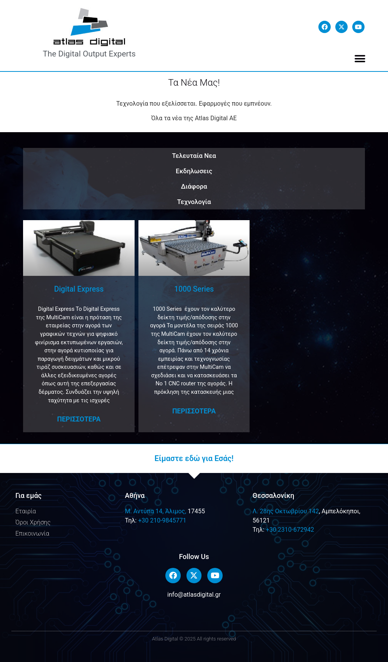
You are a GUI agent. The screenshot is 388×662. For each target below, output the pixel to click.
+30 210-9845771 (162, 520)
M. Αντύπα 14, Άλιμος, (155, 511)
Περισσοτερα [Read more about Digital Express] (78, 419)
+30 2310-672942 (290, 529)
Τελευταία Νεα (194, 155)
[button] (360, 58)
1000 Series (194, 289)
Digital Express (79, 289)
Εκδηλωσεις (194, 171)
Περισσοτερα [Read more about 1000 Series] (194, 411)
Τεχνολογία (194, 202)
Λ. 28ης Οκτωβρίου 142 (286, 511)
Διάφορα (194, 186)
